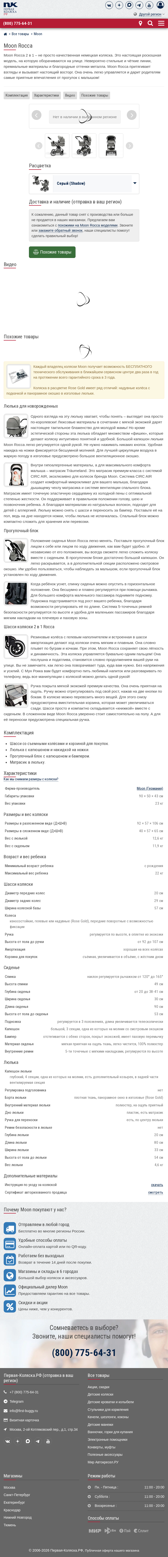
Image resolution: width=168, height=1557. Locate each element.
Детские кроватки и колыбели (111, 1402)
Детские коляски (100, 1394)
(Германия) (150, 788)
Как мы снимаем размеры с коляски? (31, 779)
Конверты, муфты (102, 1447)
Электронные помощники (108, 1440)
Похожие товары (94, 95)
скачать (157, 1185)
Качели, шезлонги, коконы (108, 1417)
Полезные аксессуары (105, 1455)
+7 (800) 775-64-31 (24, 1392)
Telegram (17, 1401)
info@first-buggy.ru (24, 1411)
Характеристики (46, 95)
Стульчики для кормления (108, 1410)
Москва (9, 1487)
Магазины (13, 1476)
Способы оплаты (103, 1518)
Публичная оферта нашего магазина (112, 1550)
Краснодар (12, 1510)
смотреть (155, 1192)
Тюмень (10, 1525)
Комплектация (17, 95)
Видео (70, 95)
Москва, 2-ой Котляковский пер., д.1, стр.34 (44, 1429)
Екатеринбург (14, 1502)
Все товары (98, 1375)
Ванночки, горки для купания (110, 1432)
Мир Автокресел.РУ (103, 1462)
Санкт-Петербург (17, 1495)
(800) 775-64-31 (17, 23)
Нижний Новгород (18, 1517)
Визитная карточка (24, 1420)
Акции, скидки (98, 1387)
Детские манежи (100, 1425)
